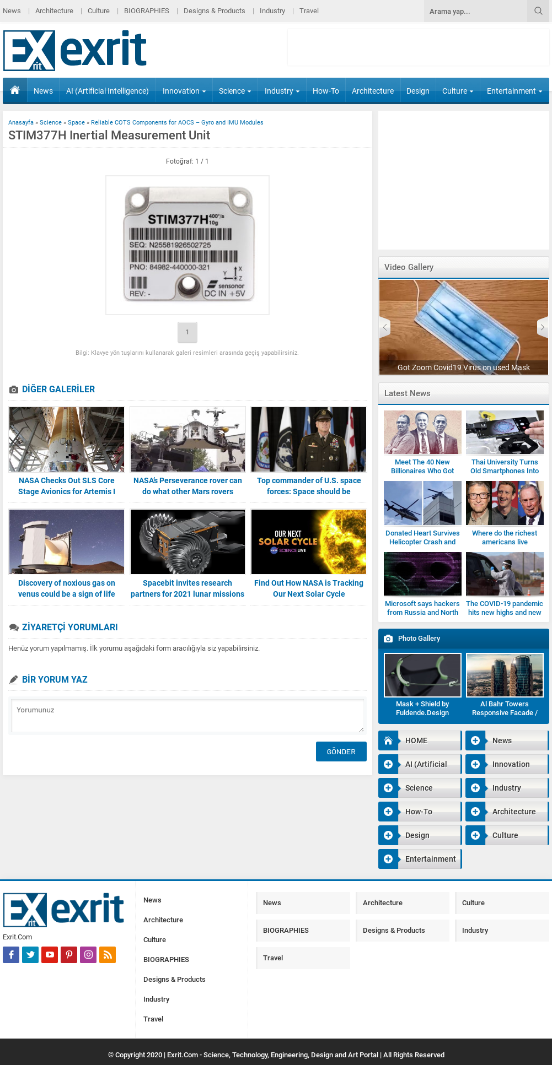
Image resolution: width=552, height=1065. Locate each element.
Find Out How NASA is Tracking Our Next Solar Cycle (308, 588)
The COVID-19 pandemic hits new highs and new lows (504, 612)
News (12, 11)
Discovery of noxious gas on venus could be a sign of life (66, 588)
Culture (99, 11)
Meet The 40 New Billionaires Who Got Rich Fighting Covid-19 (422, 471)
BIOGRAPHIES (146, 11)
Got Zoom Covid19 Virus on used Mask (464, 367)
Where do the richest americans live (504, 537)
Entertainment (515, 91)
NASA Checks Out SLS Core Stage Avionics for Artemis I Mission (66, 491)
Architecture (54, 11)
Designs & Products (214, 11)
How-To (326, 91)
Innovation (184, 91)
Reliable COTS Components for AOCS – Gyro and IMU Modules (177, 122)
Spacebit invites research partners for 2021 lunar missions (187, 588)
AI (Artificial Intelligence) (107, 91)
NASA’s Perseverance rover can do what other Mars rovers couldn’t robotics (187, 491)
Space (76, 122)
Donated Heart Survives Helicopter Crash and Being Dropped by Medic (422, 542)
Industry (272, 11)
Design (418, 91)
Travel (309, 11)
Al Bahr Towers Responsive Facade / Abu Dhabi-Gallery (505, 713)
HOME (15, 90)
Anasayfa (21, 122)
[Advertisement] (419, 47)
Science (235, 91)
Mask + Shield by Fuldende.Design (422, 708)
